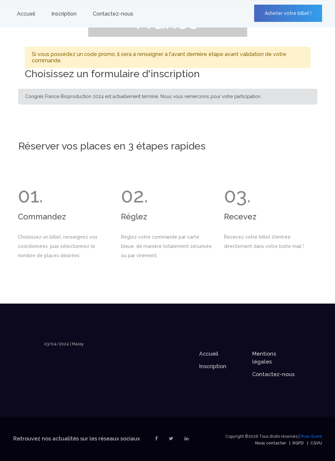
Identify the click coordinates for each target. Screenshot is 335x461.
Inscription (64, 14)
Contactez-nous (113, 14)
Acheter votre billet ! (288, 13)
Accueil (26, 14)
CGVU (316, 443)
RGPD (298, 443)
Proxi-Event (311, 436)
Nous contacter (270, 443)
